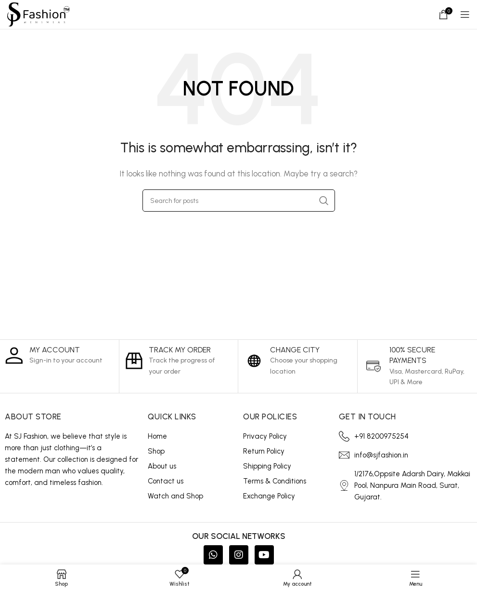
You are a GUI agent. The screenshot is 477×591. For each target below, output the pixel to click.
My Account (54, 349)
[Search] (238, 200)
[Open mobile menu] (465, 14)
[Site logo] (38, 14)
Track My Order (180, 349)
